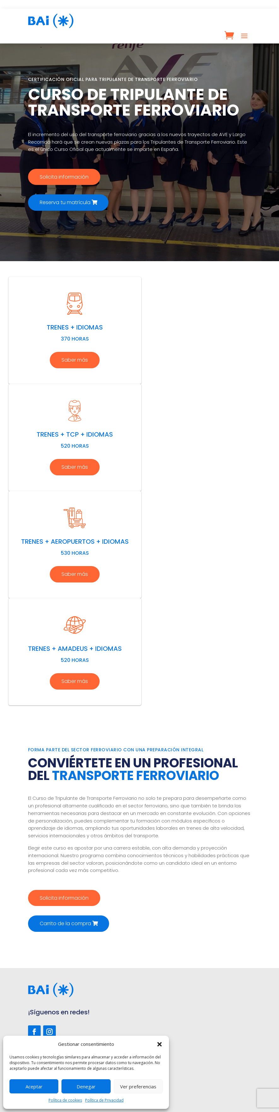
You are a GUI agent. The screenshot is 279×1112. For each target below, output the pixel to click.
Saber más (74, 360)
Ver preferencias (138, 1086)
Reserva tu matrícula (65, 202)
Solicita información (64, 177)
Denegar (86, 1086)
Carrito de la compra (65, 923)
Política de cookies (65, 1100)
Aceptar (34, 1086)
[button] (159, 1044)
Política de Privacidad (104, 1100)
